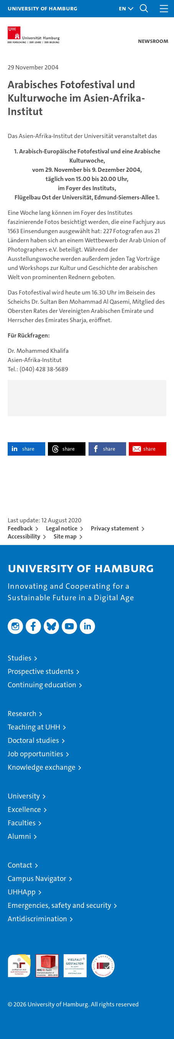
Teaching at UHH (34, 727)
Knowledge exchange (42, 767)
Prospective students (41, 671)
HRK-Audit (71, 962)
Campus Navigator (37, 878)
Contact (20, 865)
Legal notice (61, 528)
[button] (124, 8)
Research (22, 713)
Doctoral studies (33, 740)
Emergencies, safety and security (59, 905)
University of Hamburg (42, 8)
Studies (19, 658)
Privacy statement (115, 528)
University (24, 796)
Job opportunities (35, 754)
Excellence (24, 809)
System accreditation (103, 962)
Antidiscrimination (37, 919)
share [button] (28, 449)
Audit (43, 958)
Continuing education (42, 685)
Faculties (22, 823)
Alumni (19, 836)
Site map (65, 536)
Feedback (20, 528)
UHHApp (22, 892)
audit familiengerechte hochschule (19, 965)
